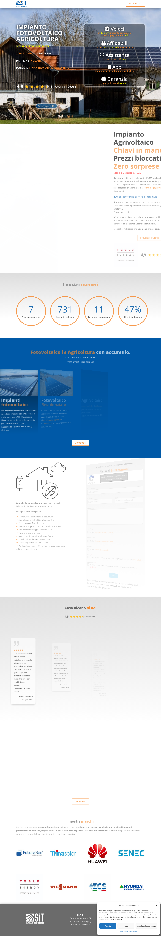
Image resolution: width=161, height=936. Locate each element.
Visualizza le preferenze (146, 926)
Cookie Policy (123, 931)
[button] (156, 905)
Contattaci (80, 442)
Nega (126, 926)
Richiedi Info (135, 3)
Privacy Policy (133, 931)
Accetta (108, 926)
